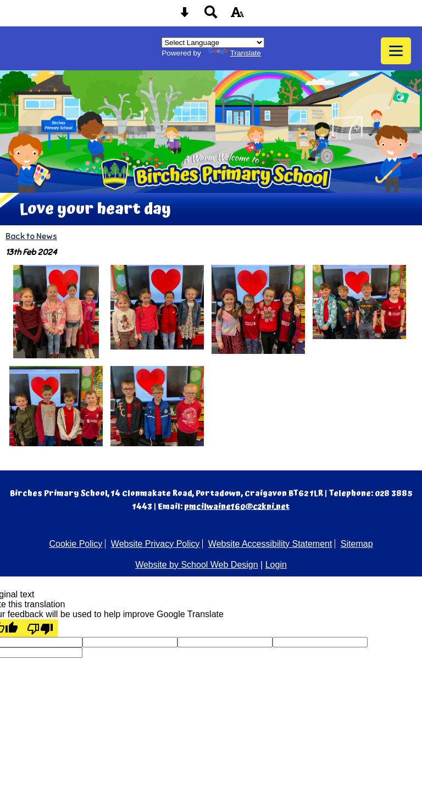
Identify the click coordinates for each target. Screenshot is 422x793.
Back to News (31, 236)
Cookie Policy (75, 543)
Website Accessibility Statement (270, 543)
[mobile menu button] (396, 50)
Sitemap (357, 543)
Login (276, 564)
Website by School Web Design (196, 564)
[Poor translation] (40, 628)
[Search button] (211, 15)
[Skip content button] (185, 15)
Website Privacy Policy (155, 543)
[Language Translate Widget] (213, 42)
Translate (234, 53)
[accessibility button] (237, 15)
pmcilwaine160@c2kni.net (237, 506)
